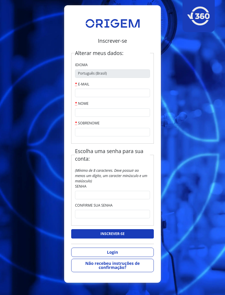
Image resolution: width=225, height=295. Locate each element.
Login (112, 252)
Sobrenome (87, 123)
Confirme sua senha (93, 205)
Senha (80, 186)
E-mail (82, 84)
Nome (81, 103)
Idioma (81, 64)
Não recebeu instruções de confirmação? (112, 265)
